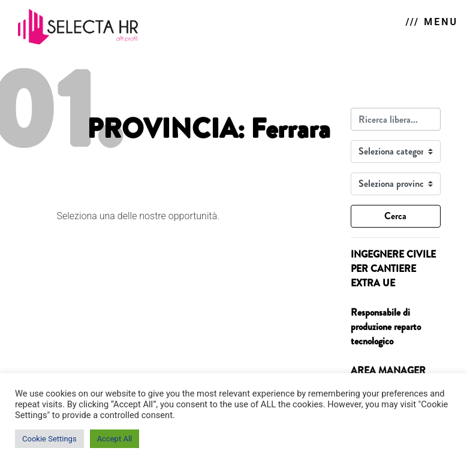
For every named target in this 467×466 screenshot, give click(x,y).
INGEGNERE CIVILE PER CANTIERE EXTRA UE (393, 268)
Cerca (395, 216)
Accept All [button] (114, 438)
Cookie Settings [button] (49, 438)
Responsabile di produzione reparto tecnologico (386, 326)
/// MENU (432, 22)
